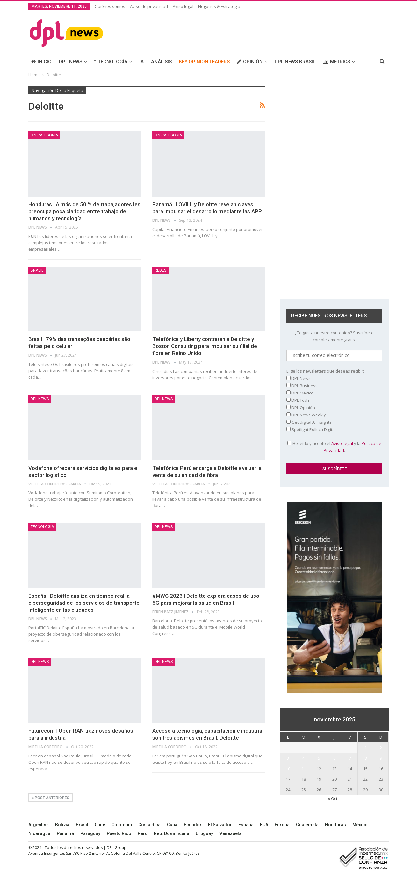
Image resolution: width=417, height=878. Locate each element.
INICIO (41, 62)
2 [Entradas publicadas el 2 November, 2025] (381, 747)
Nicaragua (39, 833)
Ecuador (193, 824)
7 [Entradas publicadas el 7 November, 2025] (350, 758)
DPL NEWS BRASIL (295, 62)
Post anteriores (50, 798)
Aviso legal (183, 6)
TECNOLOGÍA (110, 62)
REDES (160, 270)
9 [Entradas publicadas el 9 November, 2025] (381, 758)
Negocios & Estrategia (219, 6)
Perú (142, 833)
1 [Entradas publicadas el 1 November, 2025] (365, 747)
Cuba (172, 824)
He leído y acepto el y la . (334, 447)
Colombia (121, 824)
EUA (264, 824)
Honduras (335, 824)
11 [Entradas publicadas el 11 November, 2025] (303, 768)
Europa (282, 824)
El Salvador (220, 824)
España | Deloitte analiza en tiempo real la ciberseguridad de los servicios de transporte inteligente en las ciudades (84, 603)
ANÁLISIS (161, 62)
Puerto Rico (119, 833)
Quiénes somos (110, 6)
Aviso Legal (342, 443)
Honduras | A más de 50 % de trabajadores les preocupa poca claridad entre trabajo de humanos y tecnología (84, 211)
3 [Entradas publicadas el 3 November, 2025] (288, 758)
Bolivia (62, 824)
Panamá (65, 833)
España (246, 824)
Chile (100, 824)
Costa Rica (149, 824)
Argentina (38, 824)
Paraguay (90, 833)
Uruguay (204, 833)
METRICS (336, 62)
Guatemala (307, 824)
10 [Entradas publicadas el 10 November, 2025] (288, 768)
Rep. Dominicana (171, 833)
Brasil (82, 824)
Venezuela (230, 833)
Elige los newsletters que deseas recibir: (325, 371)
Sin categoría (44, 135)
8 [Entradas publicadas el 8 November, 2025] (365, 758)
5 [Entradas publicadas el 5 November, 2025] (319, 758)
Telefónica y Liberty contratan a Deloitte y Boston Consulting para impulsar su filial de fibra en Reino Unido (204, 346)
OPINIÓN (250, 62)
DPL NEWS (70, 62)
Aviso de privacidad (149, 6)
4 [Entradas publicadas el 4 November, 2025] (303, 758)
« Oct (332, 798)
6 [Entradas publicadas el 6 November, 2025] (334, 758)
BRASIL (37, 270)
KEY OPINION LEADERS (204, 62)
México (360, 824)
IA (141, 62)
